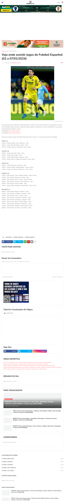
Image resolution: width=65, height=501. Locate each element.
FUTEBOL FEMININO (32, 465)
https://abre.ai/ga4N (15, 133)
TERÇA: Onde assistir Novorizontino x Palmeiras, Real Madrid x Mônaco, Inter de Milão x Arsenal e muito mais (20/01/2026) (37, 411)
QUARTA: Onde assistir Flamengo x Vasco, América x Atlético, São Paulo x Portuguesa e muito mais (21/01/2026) (37, 426)
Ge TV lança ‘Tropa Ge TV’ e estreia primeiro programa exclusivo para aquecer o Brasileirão (27, 362)
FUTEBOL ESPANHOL (18, 237)
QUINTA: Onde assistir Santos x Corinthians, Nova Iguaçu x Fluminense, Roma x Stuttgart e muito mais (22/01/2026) (35, 419)
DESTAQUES (13, 51)
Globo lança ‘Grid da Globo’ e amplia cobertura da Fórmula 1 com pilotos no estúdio (25, 364)
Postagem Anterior (8, 277)
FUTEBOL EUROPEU (29, 237)
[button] (2, 2)
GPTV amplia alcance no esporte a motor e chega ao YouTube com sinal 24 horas (24, 369)
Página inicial (5, 51)
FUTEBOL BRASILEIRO (32, 459)
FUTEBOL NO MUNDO (32, 471)
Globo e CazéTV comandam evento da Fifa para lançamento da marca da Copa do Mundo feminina (29, 365)
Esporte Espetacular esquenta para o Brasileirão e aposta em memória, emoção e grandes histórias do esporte (32, 367)
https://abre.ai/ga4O (14, 131)
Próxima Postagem (57, 277)
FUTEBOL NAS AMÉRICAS (32, 468)
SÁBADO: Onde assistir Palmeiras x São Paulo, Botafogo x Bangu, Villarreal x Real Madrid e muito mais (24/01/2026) (36, 491)
